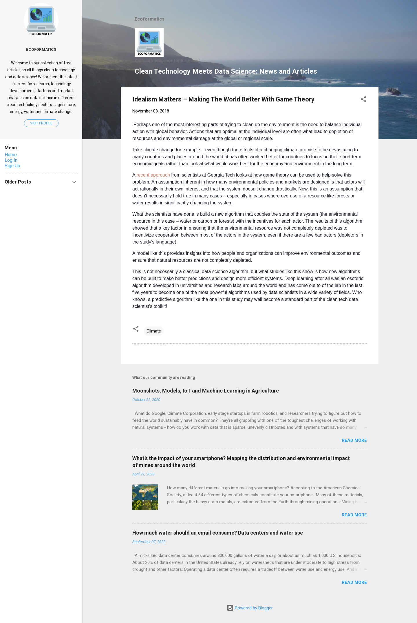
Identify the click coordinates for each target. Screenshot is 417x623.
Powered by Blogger (250, 608)
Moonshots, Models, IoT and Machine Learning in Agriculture (205, 391)
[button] (363, 100)
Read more (354, 440)
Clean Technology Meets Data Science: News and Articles (226, 71)
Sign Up (12, 165)
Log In (11, 160)
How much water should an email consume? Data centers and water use (217, 533)
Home (11, 154)
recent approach (152, 174)
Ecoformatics (41, 49)
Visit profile (41, 123)
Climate (154, 331)
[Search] (375, 16)
